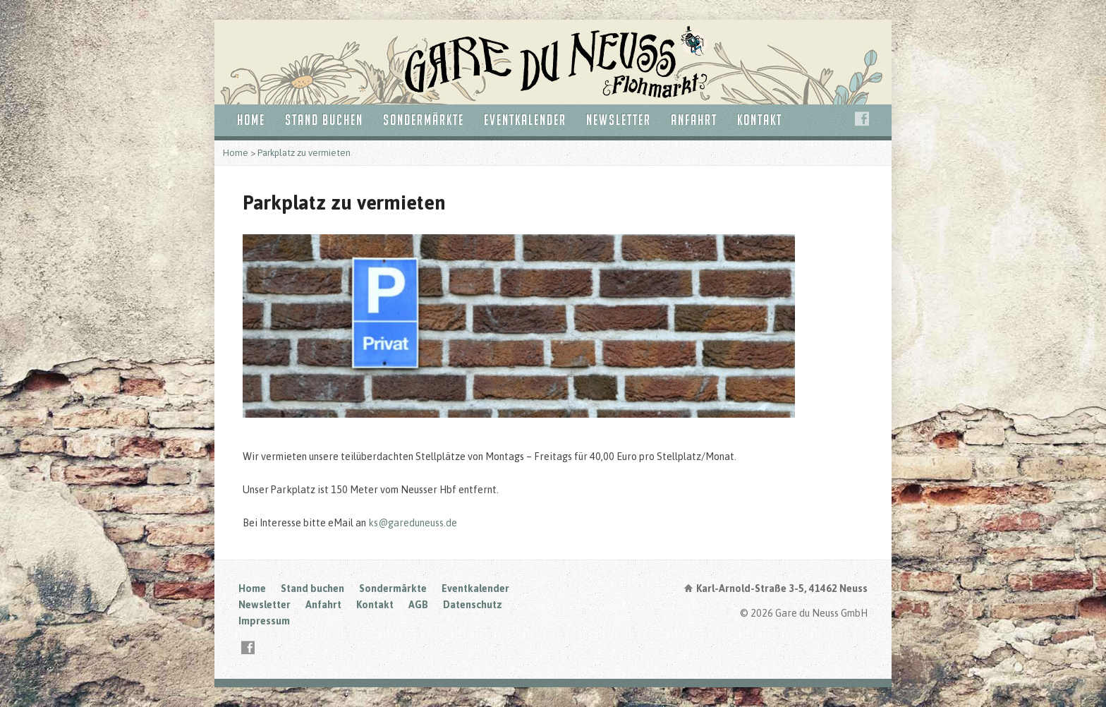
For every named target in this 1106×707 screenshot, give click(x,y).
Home (251, 119)
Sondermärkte (423, 119)
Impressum (264, 621)
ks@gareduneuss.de (411, 522)
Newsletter (618, 119)
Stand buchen (324, 119)
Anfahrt (694, 119)
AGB (418, 604)
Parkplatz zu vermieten (304, 152)
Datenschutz (472, 604)
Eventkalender (525, 119)
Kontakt (759, 119)
